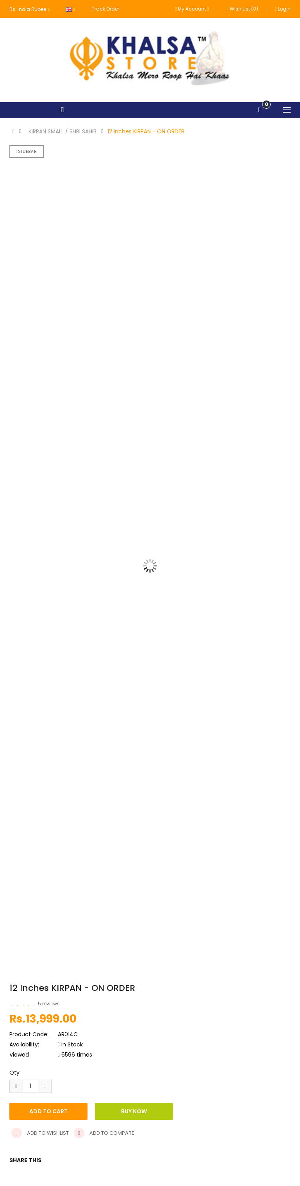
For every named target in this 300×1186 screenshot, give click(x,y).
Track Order (105, 8)
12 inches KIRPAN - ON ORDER (145, 131)
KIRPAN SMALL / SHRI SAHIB (62, 131)
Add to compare (104, 1133)
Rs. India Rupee (29, 9)
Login (283, 8)
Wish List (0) (242, 8)
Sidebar (26, 151)
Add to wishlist (40, 1133)
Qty (14, 1073)
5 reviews (49, 1003)
